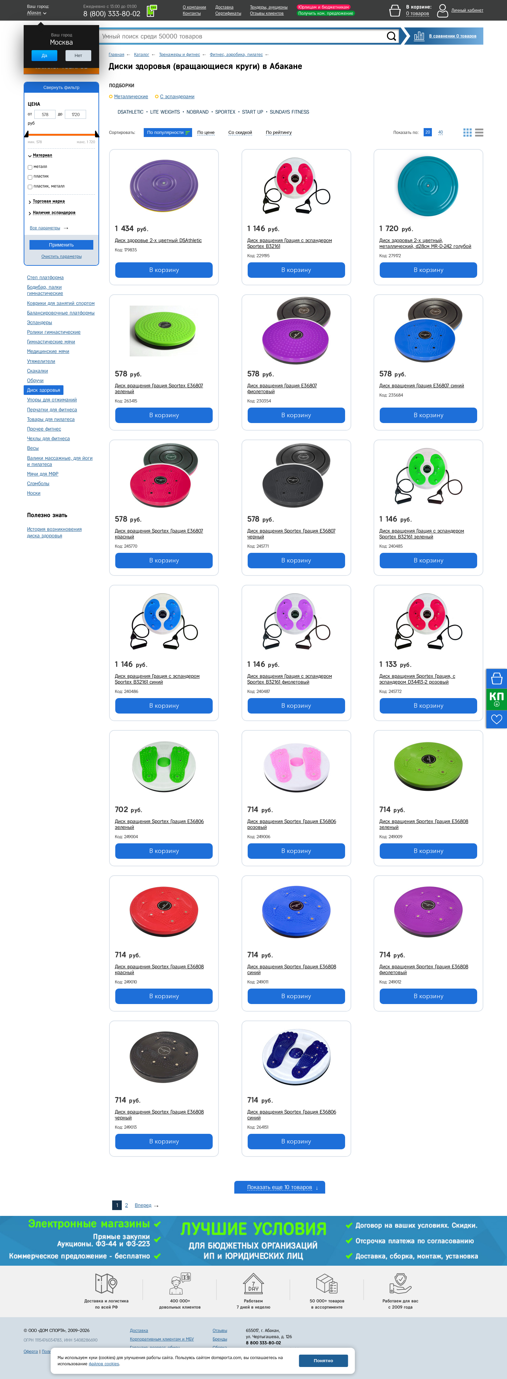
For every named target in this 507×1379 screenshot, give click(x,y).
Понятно (323, 1360)
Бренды (220, 1339)
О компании (194, 7)
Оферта (31, 1351)
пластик (41, 176)
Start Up (252, 112)
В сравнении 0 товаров (452, 36)
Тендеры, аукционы (268, 7)
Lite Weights (165, 112)
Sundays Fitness (289, 112)
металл (40, 166)
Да (44, 55)
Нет (78, 55)
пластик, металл (49, 186)
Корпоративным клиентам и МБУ (162, 1339)
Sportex (225, 112)
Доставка (224, 7)
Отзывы (220, 1330)
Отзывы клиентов (267, 13)
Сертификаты (228, 13)
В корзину (164, 270)
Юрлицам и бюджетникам (323, 7)
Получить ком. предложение (325, 13)
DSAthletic (130, 112)
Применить (61, 245)
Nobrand (198, 112)
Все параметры (45, 228)
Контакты (192, 13)
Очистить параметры (62, 256)
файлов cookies (104, 1363)
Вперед (143, 1205)
